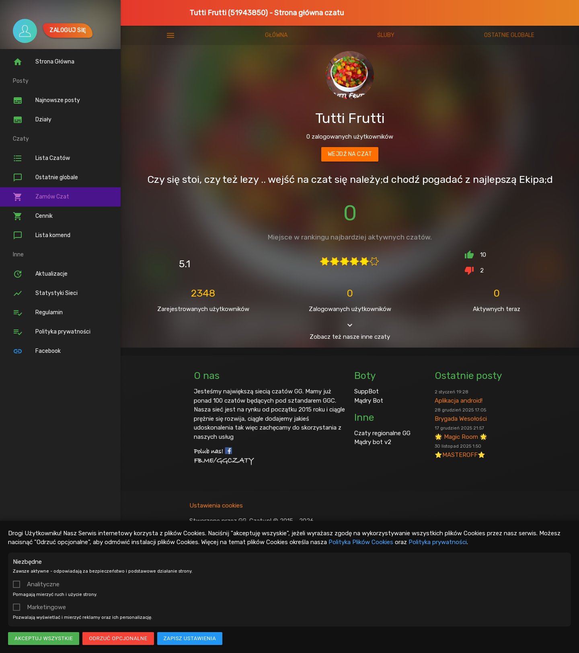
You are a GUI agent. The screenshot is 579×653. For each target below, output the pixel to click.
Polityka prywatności (438, 542)
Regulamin (38, 312)
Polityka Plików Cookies (361, 542)
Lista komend (41, 235)
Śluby (385, 35)
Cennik (33, 216)
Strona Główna (43, 62)
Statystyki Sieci (45, 293)
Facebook (37, 351)
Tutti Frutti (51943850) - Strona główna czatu (266, 12)
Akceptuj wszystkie (43, 638)
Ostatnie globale (45, 177)
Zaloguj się (67, 30)
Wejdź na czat (350, 154)
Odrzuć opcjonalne (118, 638)
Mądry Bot (368, 503)
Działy (32, 119)
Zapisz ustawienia (190, 638)
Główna (276, 35)
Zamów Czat (41, 197)
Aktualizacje (40, 274)
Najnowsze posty (46, 100)
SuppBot (366, 493)
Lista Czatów (41, 158)
